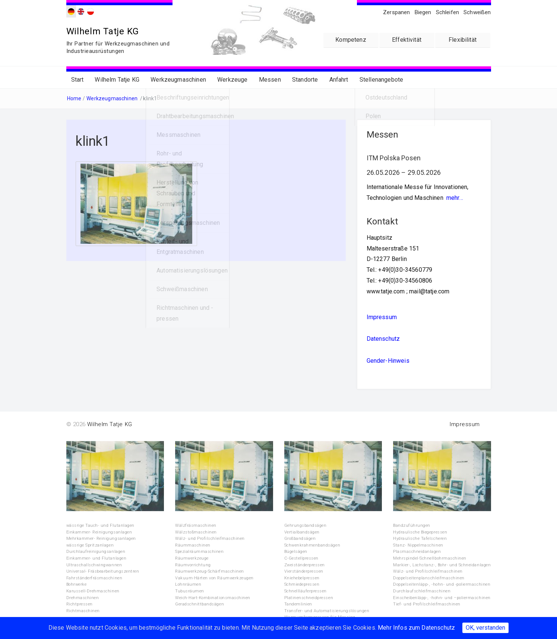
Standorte (305, 79)
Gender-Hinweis (388, 360)
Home (74, 98)
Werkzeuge (232, 79)
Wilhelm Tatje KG (103, 31)
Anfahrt (338, 79)
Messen (270, 79)
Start (77, 79)
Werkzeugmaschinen (178, 79)
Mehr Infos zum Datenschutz (416, 627)
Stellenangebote (381, 79)
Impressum (382, 316)
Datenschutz (383, 338)
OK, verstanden (485, 627)
